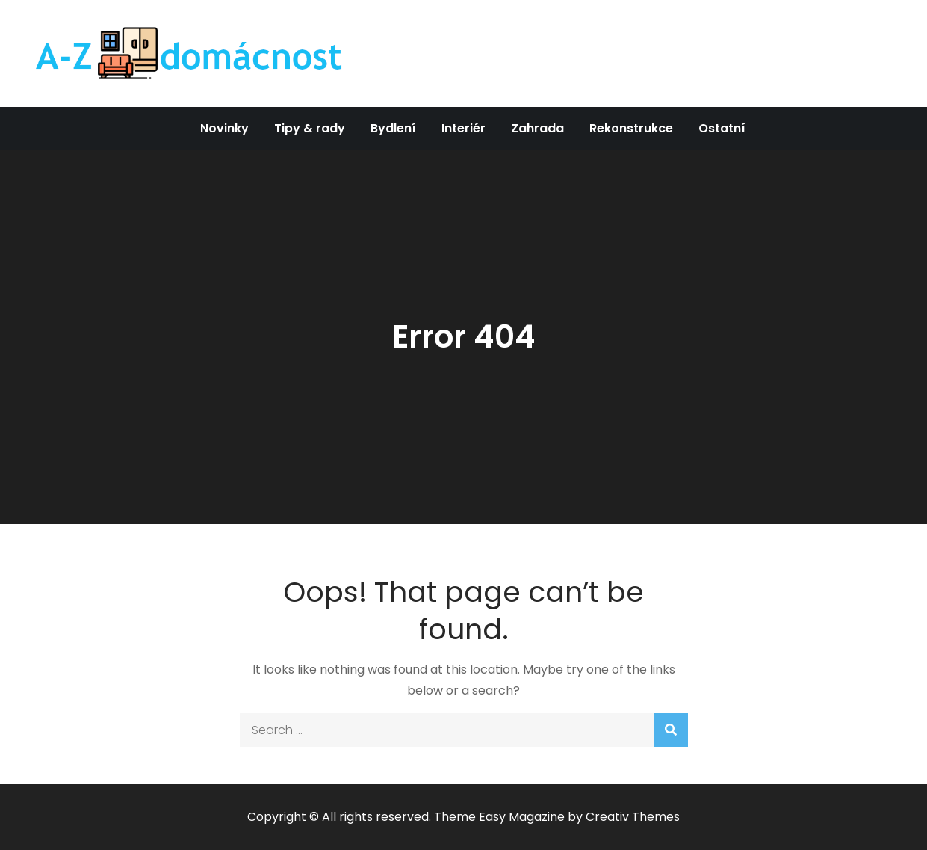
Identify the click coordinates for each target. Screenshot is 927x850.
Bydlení (393, 128)
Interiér (463, 128)
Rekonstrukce (631, 128)
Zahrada (537, 128)
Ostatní (721, 128)
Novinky (224, 128)
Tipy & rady (309, 128)
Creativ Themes (633, 816)
